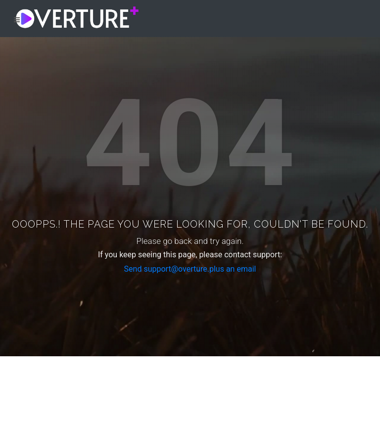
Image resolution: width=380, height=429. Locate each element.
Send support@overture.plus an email (190, 269)
